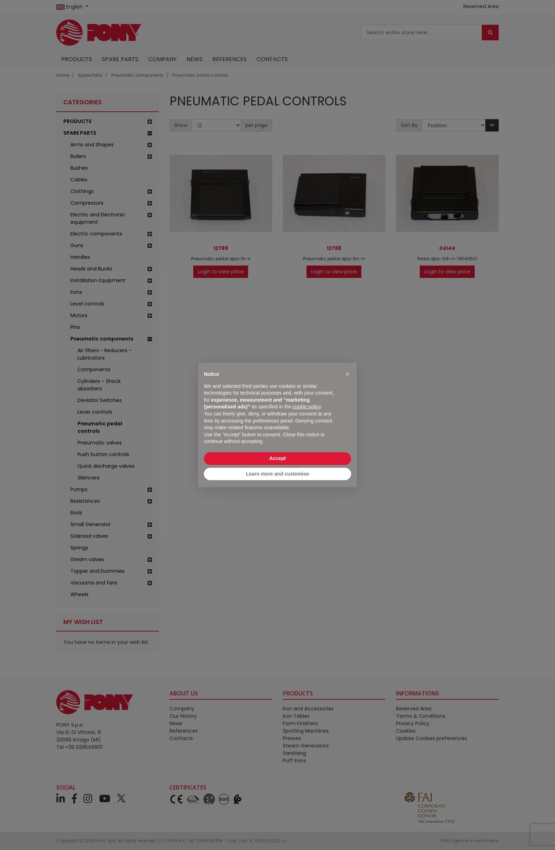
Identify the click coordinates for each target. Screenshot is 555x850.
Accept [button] (277, 458)
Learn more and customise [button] (277, 474)
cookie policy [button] (307, 406)
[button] (347, 374)
